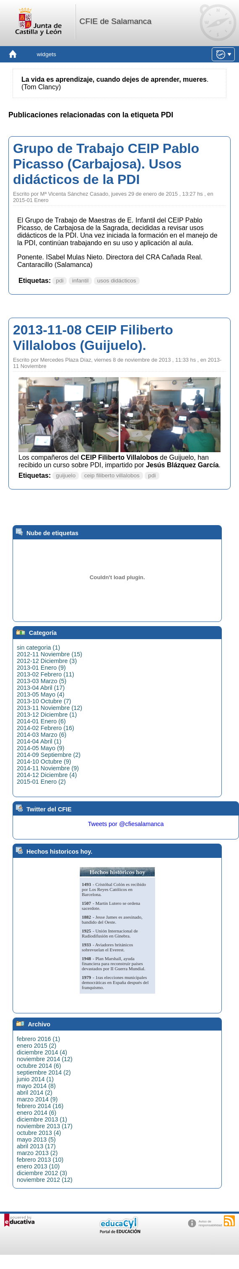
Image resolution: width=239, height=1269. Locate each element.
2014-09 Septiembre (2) (49, 754)
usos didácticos (116, 280)
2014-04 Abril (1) (39, 741)
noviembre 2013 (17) (45, 1126)
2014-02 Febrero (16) (45, 728)
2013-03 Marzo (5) (41, 681)
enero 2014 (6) (36, 1112)
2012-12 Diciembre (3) (47, 661)
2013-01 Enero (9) (41, 667)
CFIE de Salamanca (115, 21)
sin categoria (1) (38, 647)
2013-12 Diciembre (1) (47, 714)
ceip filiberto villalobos (112, 475)
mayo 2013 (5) (36, 1139)
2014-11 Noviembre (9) (48, 768)
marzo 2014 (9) (37, 1099)
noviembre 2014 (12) (45, 1059)
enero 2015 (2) (36, 1045)
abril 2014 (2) (34, 1092)
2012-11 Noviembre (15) (49, 654)
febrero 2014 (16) (40, 1106)
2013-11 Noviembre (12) (49, 707)
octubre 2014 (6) (39, 1065)
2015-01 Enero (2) (41, 781)
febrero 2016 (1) (38, 1039)
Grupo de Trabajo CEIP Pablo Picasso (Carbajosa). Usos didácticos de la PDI (106, 164)
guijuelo (65, 475)
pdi (59, 280)
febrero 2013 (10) (40, 1159)
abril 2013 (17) (36, 1146)
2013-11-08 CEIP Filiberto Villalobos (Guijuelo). (93, 337)
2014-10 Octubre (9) (44, 761)
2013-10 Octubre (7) (44, 701)
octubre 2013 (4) (39, 1132)
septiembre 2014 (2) (44, 1072)
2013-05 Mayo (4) (41, 694)
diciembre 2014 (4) (42, 1052)
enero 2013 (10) (38, 1166)
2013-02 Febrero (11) (45, 674)
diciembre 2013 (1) (42, 1119)
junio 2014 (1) (35, 1079)
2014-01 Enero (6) (41, 721)
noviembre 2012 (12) (45, 1179)
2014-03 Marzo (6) (41, 734)
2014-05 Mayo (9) (41, 748)
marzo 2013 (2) (37, 1153)
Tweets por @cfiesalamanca (126, 824)
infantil (80, 280)
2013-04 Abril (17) (41, 687)
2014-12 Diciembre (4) (47, 775)
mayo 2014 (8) (36, 1086)
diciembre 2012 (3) (42, 1173)
